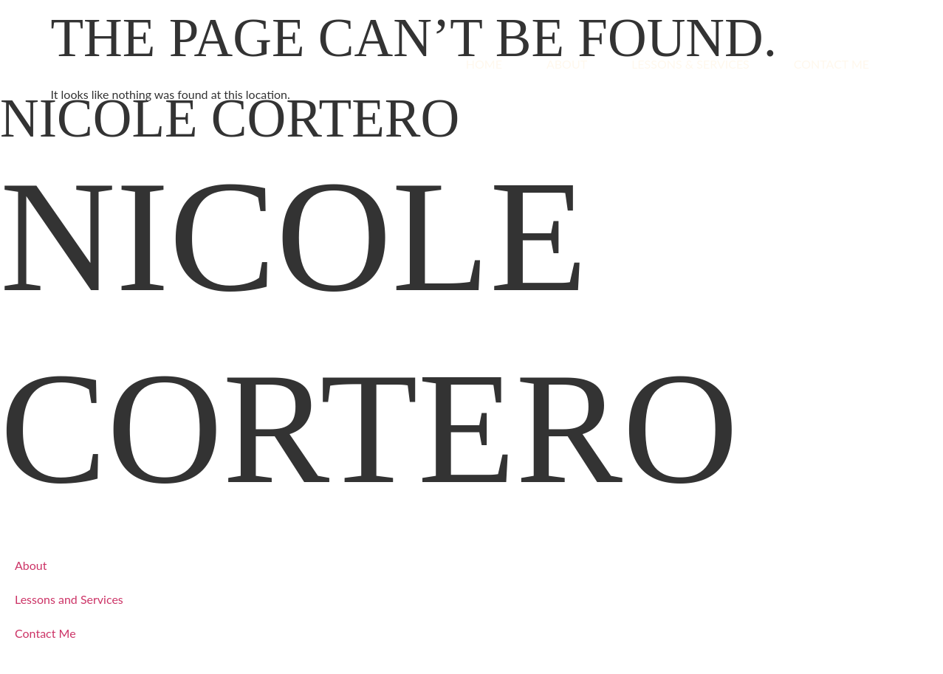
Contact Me (831, 64)
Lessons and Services (69, 599)
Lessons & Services (690, 64)
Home (484, 64)
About (566, 64)
